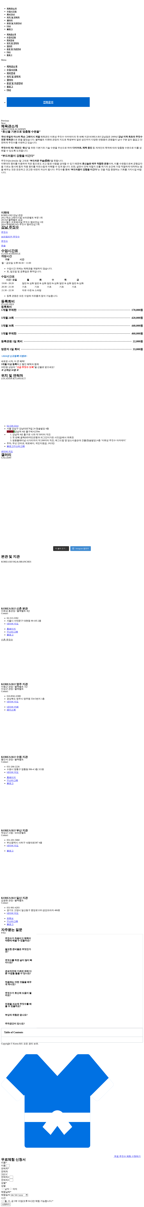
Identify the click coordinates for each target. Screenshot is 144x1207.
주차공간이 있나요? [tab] (15, 1023)
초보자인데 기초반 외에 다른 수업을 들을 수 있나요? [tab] (18, 972)
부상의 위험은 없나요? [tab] (16, 1014)
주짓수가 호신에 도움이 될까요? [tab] (18, 993)
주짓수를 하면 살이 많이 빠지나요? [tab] (18, 961)
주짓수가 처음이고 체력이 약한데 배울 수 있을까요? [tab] (18, 939)
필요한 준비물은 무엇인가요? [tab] (18, 950)
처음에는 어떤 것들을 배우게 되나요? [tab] (18, 982)
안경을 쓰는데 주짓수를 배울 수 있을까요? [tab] (18, 1004)
